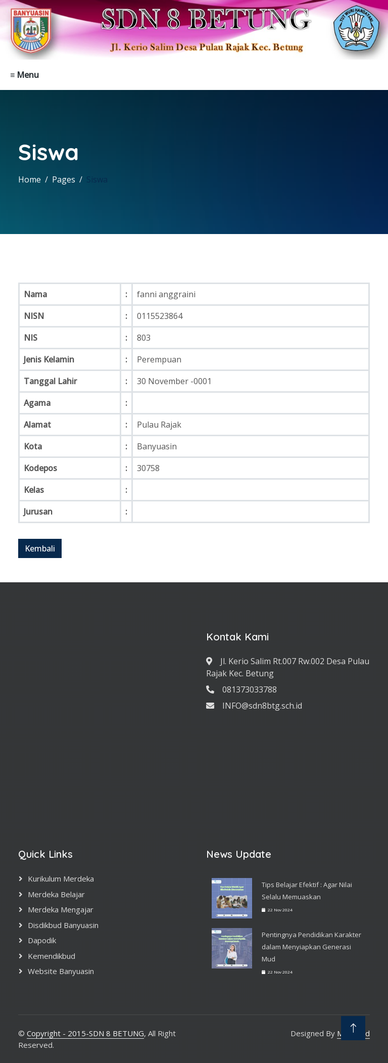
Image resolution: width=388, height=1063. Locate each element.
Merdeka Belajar (56, 894)
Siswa (97, 179)
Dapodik (42, 940)
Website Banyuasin (61, 971)
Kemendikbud (51, 956)
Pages (63, 179)
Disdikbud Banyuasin (63, 925)
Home (29, 179)
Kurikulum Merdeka (61, 878)
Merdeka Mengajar (60, 909)
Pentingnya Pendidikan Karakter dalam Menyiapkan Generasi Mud (311, 946)
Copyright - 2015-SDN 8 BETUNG (85, 1033)
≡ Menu (24, 74)
